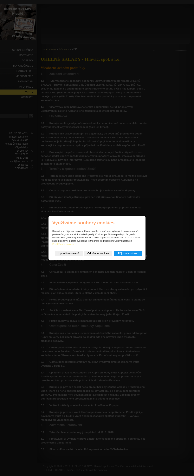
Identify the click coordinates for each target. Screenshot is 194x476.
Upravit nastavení (69, 253)
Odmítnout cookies (98, 253)
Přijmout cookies (127, 253)
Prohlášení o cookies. (63, 244)
